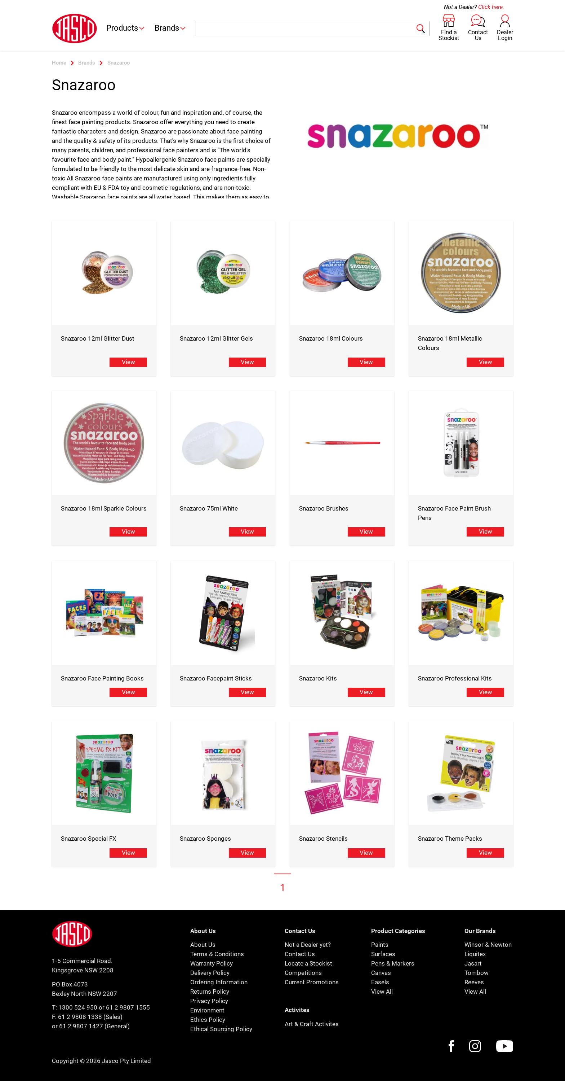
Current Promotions (312, 982)
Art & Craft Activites (312, 1024)
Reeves (474, 982)
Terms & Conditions (217, 954)
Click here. (491, 7)
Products (126, 27)
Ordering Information (219, 982)
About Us (202, 944)
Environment (207, 1010)
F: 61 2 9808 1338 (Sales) (87, 1016)
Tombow (476, 972)
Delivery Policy (210, 972)
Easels (380, 982)
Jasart (473, 963)
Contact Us (300, 954)
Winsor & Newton (488, 944)
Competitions (303, 972)
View (128, 362)
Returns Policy (209, 991)
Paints (379, 944)
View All (382, 991)
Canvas (381, 972)
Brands (171, 27)
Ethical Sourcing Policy (221, 1029)
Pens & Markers (392, 963)
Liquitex (475, 954)
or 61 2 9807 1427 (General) (91, 1026)
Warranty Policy (211, 963)
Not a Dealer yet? (308, 944)
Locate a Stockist (308, 963)
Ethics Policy (207, 1019)
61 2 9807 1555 (128, 1007)
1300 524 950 (77, 1007)
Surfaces (383, 954)
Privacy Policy (209, 1001)
